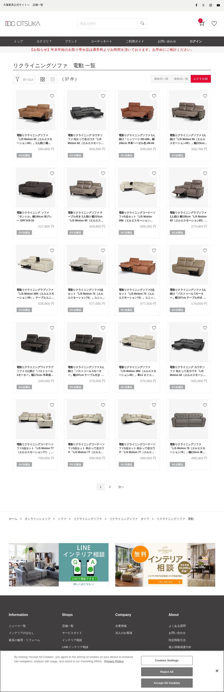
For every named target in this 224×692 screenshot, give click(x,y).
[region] (112, 671)
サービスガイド (73, 642)
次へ (122, 495)
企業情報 (121, 635)
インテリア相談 (73, 649)
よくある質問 (178, 635)
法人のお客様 (124, 642)
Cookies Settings (167, 660)
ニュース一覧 (18, 635)
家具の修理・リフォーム (25, 649)
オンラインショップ (39, 527)
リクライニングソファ (92, 527)
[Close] (217, 671)
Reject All (166, 671)
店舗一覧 (68, 635)
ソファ (65, 527)
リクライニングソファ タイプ (136, 527)
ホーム (13, 527)
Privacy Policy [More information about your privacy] (114, 661)
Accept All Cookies (167, 683)
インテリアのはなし (22, 642)
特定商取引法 (178, 649)
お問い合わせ (178, 642)
